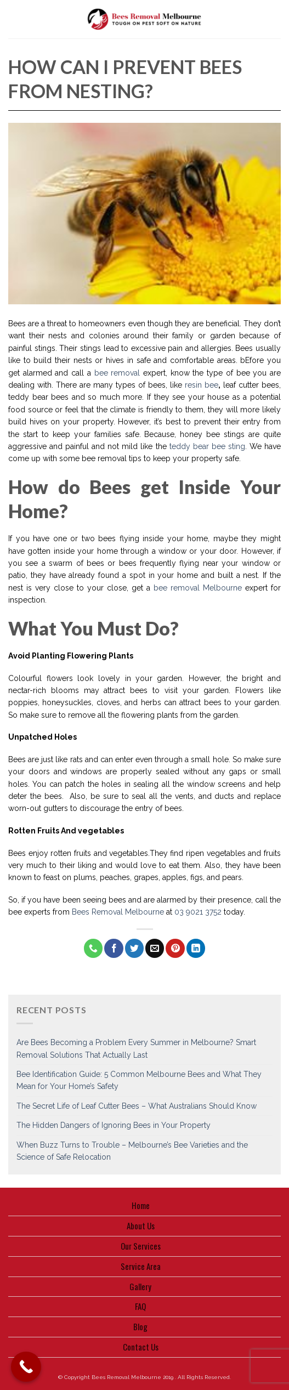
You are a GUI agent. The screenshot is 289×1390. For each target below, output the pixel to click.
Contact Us (140, 1347)
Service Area (141, 1266)
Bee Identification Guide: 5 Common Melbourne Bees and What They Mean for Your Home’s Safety (139, 1080)
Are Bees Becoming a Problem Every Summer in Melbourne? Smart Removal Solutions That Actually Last (136, 1048)
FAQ (140, 1306)
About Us (141, 1225)
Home (141, 1205)
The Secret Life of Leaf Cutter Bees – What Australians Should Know (136, 1106)
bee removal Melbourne (198, 587)
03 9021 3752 (198, 911)
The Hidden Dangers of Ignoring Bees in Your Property (113, 1125)
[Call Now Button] (26, 1367)
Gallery (140, 1286)
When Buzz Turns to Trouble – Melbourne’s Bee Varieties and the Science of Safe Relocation (132, 1151)
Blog (140, 1326)
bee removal (117, 372)
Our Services (141, 1246)
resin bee (201, 385)
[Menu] (14, 19)
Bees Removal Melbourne (118, 911)
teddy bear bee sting (206, 446)
